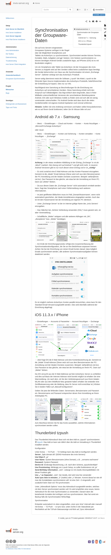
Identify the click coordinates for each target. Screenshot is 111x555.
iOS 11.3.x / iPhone (84, 41)
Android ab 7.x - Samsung (87, 38)
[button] (78, 9)
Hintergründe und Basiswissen (16, 104)
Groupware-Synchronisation (15, 79)
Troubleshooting (11, 61)
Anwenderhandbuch (13, 75)
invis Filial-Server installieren (15, 39)
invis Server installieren (14, 33)
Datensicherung (11, 57)
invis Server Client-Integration (16, 64)
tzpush (40, 442)
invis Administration (12, 50)
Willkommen (10, 18)
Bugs (7, 93)
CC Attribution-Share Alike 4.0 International (18, 548)
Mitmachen (10, 90)
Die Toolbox (10, 54)
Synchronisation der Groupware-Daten (88, 34)
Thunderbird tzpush (84, 44)
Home (36, 3)
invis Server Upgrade (13, 36)
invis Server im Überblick (15, 29)
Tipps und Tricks (11, 107)
